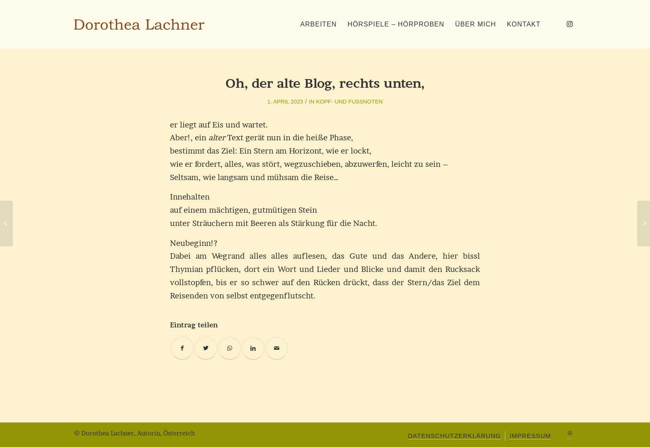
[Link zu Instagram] (569, 24)
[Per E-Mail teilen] (276, 348)
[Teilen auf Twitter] (205, 348)
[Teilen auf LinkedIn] (253, 348)
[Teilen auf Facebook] (182, 348)
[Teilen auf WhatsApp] (229, 348)
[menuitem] (318, 24)
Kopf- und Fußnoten (349, 102)
